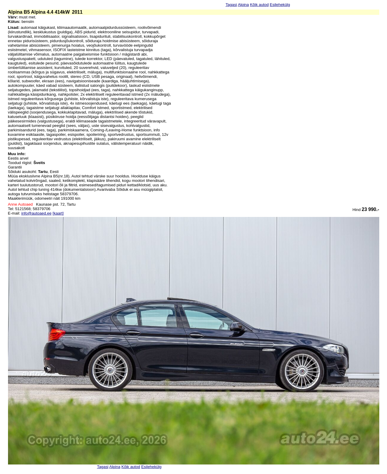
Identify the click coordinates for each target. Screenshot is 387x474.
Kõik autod (259, 4)
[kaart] (58, 213)
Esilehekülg (280, 4)
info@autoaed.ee (36, 213)
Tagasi (231, 4)
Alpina (243, 4)
